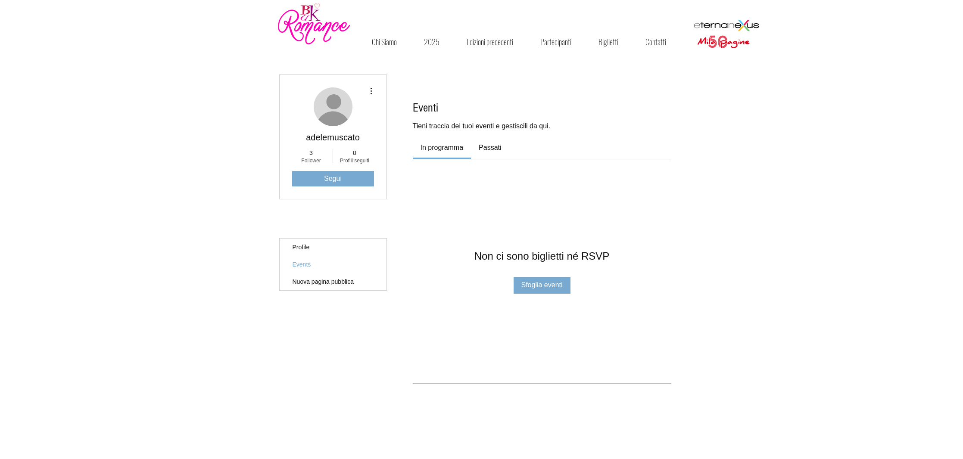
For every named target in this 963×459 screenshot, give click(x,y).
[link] (442, 147)
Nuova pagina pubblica (323, 281)
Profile (301, 247)
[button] (490, 41)
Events (302, 264)
